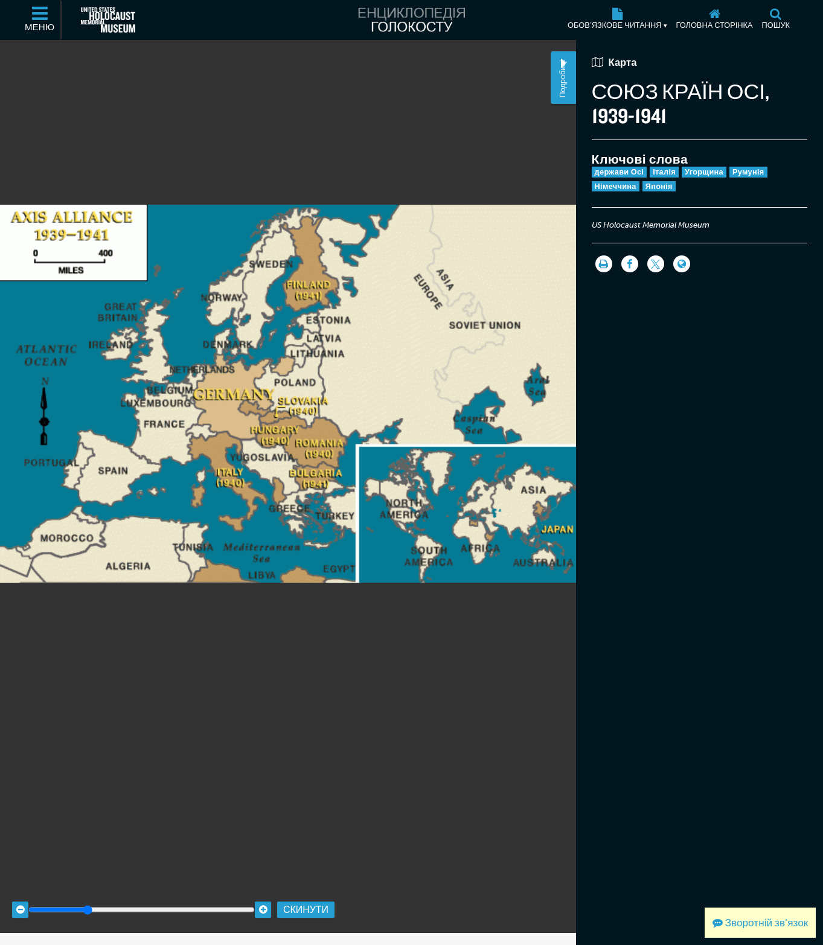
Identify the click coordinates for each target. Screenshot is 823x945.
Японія (659, 186)
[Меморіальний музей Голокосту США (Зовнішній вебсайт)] (108, 20)
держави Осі (619, 171)
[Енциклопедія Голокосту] (411, 20)
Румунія (748, 171)
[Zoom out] (20, 898)
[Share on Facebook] (629, 263)
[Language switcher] (681, 263)
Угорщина (704, 171)
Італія (664, 171)
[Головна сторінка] (714, 20)
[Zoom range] (141, 898)
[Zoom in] (263, 898)
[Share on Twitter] (655, 263)
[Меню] (40, 20)
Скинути (305, 898)
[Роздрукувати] (603, 263)
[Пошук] (775, 20)
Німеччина (615, 186)
